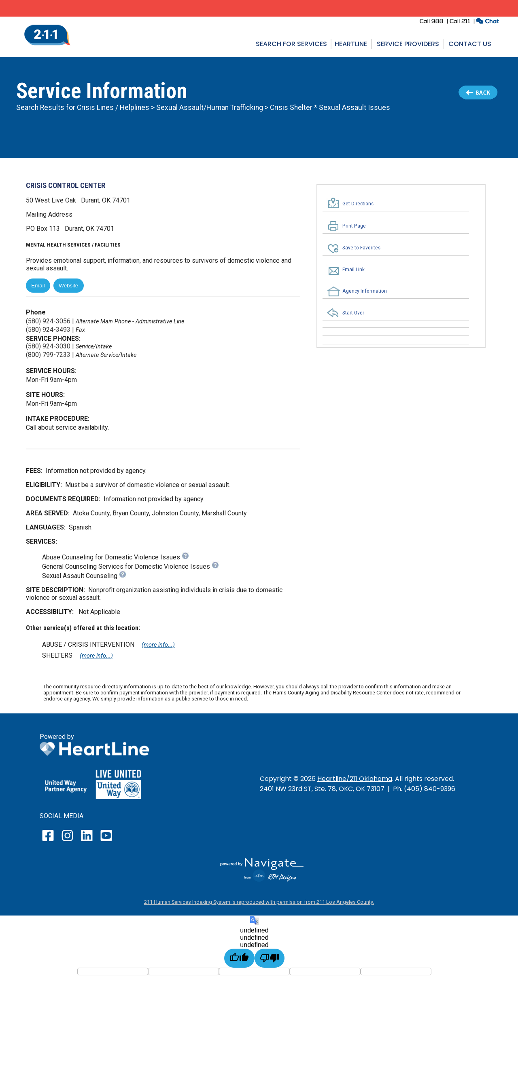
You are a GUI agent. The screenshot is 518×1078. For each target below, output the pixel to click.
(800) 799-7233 (48, 355)
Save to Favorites (361, 248)
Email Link (353, 269)
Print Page (354, 226)
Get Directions (358, 203)
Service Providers (408, 44)
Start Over (353, 313)
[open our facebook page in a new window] (49, 841)
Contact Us (469, 44)
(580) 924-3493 (48, 329)
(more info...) (158, 644)
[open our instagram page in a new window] (67, 841)
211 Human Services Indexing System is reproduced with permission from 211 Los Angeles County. (259, 902)
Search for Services (291, 44)
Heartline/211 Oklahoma (354, 778)
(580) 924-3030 (48, 346)
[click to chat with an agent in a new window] (487, 22)
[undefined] (239, 958)
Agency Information (364, 290)
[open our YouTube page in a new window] (106, 841)
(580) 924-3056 (48, 321)
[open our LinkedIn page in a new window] (87, 841)
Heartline (351, 44)
